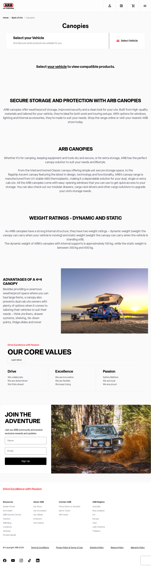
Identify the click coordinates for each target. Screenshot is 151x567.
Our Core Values (39, 352)
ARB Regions (98, 502)
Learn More (16, 360)
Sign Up (25, 461)
